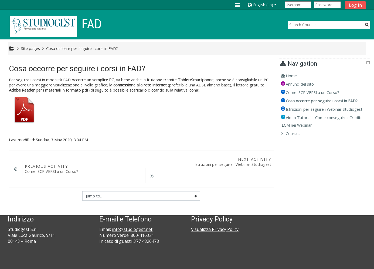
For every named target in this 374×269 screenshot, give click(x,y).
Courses (297, 141)
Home (295, 75)
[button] (265, 5)
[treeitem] (325, 76)
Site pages (30, 48)
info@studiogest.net (132, 215)
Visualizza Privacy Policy (215, 215)
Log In (355, 5)
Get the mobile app (269, 263)
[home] (43, 26)
